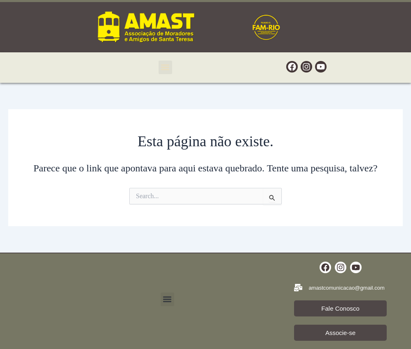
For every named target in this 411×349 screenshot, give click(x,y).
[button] (165, 67)
